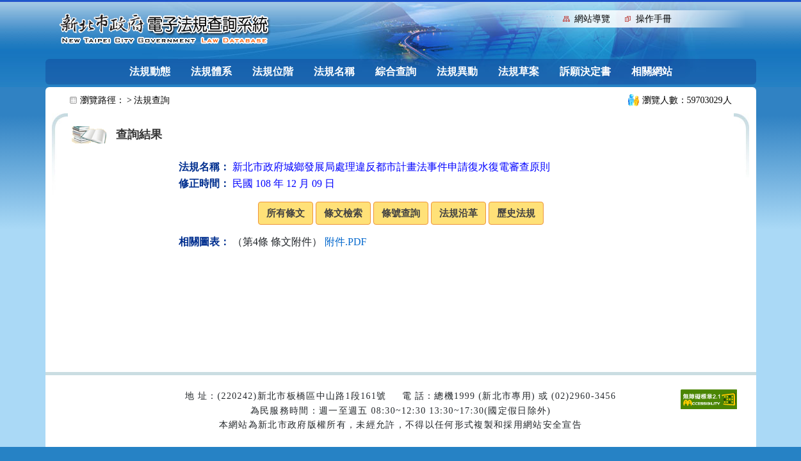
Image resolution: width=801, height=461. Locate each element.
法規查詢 (152, 100)
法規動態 (149, 71)
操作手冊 (654, 19)
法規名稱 (334, 71)
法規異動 (457, 71)
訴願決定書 (585, 71)
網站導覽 (592, 19)
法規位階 (272, 71)
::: (550, 17)
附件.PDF (345, 241)
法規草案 (518, 71)
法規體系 (211, 71)
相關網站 (651, 71)
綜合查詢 (395, 71)
